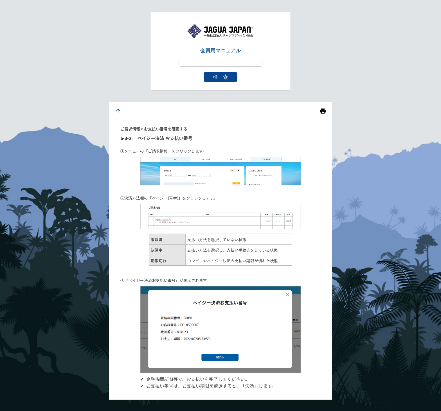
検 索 (220, 77)
